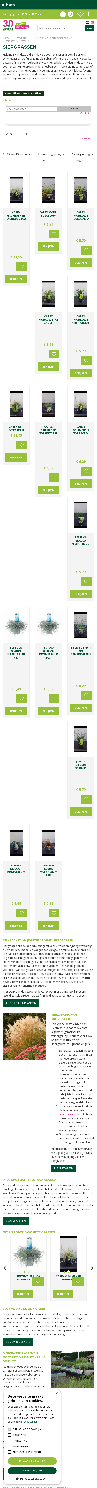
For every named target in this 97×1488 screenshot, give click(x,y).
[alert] (32, 1436)
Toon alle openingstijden (21, 1243)
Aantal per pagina (78, 157)
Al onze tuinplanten (21, 616)
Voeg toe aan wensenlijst (21, 221)
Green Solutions (59, 1484)
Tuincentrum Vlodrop (75, 1462)
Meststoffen (63, 781)
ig (70, 14)
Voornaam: (61, 1268)
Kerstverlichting (63, 1466)
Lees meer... (10, 1179)
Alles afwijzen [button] (32, 1470)
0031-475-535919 (77, 1219)
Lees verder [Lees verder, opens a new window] (30, 1421)
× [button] (56, 1393)
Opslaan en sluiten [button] (32, 1461)
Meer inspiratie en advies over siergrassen (38, 1101)
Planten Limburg (74, 1459)
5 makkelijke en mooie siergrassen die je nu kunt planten (15, 1136)
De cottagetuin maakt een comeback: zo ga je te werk (80, 1136)
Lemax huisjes (80, 1466)
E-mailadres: (63, 1283)
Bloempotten (16, 834)
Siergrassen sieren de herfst (46, 1132)
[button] (32, 1478)
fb (63, 14)
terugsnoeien (67, 727)
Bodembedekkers (18, 955)
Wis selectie (85, 113)
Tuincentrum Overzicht (82, 1484)
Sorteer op (41, 157)
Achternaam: (81, 1268)
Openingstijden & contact (24, 1087)
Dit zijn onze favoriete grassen (29, 845)
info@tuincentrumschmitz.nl (71, 1223)
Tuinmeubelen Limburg (74, 1470)
